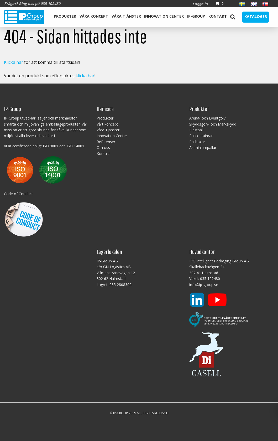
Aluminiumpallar (202, 147)
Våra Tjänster (126, 16)
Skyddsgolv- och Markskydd (212, 124)
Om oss (103, 147)
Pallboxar (197, 141)
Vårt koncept (107, 124)
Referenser (106, 141)
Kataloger (255, 16)
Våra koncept (94, 16)
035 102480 (210, 278)
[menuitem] (65, 17)
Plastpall (196, 129)
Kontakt (217, 16)
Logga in (200, 3)
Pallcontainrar (201, 135)
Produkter (65, 16)
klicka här (85, 76)
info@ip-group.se (203, 284)
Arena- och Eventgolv (207, 118)
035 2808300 (120, 284)
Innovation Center (164, 16)
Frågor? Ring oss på (32, 3)
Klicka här (13, 62)
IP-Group (196, 16)
